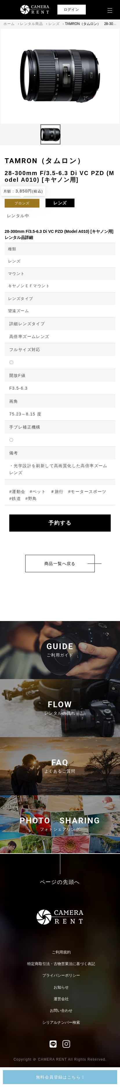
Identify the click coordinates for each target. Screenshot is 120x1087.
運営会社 (61, 999)
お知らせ (61, 987)
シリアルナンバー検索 (61, 1022)
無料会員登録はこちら (60, 1077)
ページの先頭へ (60, 882)
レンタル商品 (31, 24)
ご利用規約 (61, 952)
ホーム (9, 24)
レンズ (54, 24)
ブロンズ (22, 203)
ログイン (71, 10)
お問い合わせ (61, 1010)
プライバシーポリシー (61, 975)
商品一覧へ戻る (60, 563)
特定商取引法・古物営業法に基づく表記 (61, 964)
